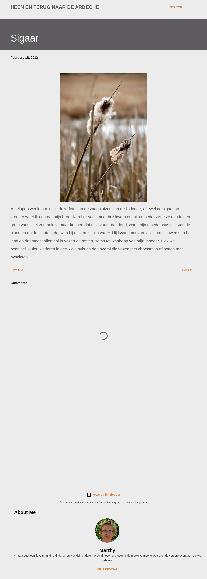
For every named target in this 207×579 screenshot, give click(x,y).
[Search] (176, 7)
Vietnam (17, 270)
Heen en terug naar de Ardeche (55, 7)
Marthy (107, 550)
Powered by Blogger (103, 494)
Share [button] (187, 270)
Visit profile (107, 568)
